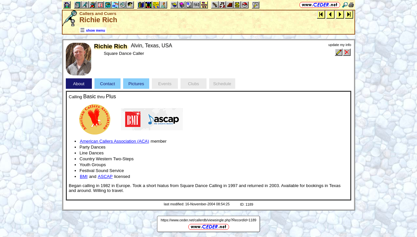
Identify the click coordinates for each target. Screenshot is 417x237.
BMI (84, 176)
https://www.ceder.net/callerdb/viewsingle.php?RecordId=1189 (208, 220)
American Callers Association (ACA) (114, 141)
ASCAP (105, 176)
